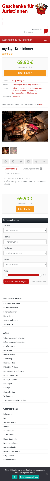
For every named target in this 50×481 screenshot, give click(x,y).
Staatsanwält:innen (19, 93)
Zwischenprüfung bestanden (14, 400)
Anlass (6, 259)
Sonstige (6, 388)
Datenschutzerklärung (29, 477)
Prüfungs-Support (10, 379)
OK (15, 477)
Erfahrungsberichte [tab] (32, 168)
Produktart (8, 248)
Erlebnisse (16, 97)
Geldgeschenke (9, 422)
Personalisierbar (9, 460)
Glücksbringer (8, 430)
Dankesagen (17, 84)
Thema (6, 236)
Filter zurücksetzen (39, 281)
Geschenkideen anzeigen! (16, 281)
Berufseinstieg (9, 346)
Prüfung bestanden (10, 375)
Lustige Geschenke (10, 443)
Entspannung (17, 80)
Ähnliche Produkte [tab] (13, 173)
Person (6, 225)
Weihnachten (36, 84)
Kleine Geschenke (10, 439)
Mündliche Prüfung (10, 367)
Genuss (6, 426)
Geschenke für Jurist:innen (17, 39)
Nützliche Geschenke (11, 451)
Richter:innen (32, 90)
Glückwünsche (8, 435)
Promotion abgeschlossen (13, 371)
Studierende (32, 93)
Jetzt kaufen (25, 72)
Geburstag (27, 84)
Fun (24, 80)
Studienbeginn (9, 392)
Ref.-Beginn (7, 384)
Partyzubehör (8, 455)
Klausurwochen (9, 363)
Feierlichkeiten (9, 354)
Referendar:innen (19, 90)
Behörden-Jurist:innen (20, 88)
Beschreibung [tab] (11, 168)
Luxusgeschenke (9, 447)
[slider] (7, 275)
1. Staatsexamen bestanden (14, 338)
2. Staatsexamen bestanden (14, 342)
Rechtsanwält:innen (37, 88)
